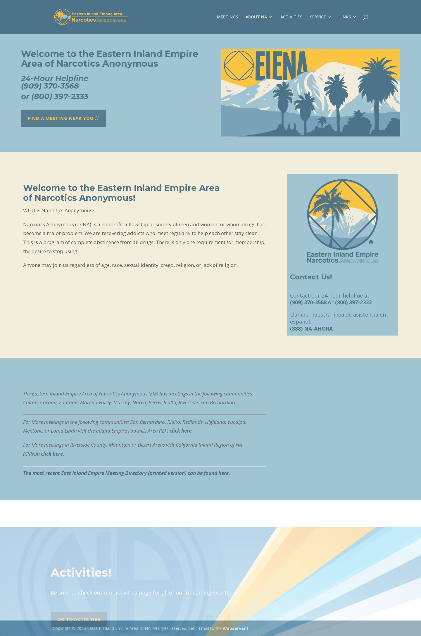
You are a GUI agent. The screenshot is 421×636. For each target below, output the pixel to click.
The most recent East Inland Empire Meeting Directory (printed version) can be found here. (126, 473)
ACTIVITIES (291, 17)
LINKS (345, 17)
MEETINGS (227, 17)
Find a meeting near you (60, 118)
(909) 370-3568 (50, 86)
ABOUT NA (256, 17)
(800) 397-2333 (59, 96)
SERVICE (318, 17)
